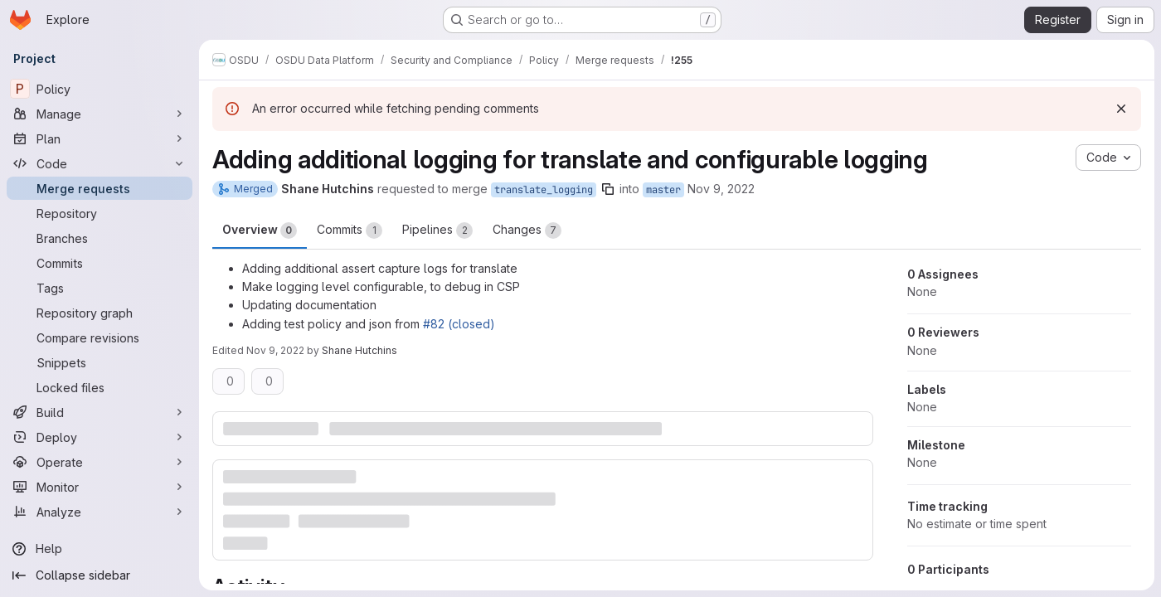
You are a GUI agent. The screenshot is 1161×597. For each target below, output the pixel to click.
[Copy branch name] (608, 189)
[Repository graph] (99, 312)
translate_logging (543, 190)
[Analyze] (99, 511)
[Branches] (99, 238)
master (663, 190)
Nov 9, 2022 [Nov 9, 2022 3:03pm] (721, 189)
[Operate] (99, 461)
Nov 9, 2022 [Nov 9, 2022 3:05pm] (275, 350)
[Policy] (99, 88)
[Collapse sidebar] (99, 575)
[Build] (99, 412)
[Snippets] (99, 362)
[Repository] (99, 213)
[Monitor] (99, 486)
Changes (527, 230)
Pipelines (437, 230)
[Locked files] (99, 387)
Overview (259, 230)
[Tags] (99, 287)
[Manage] (99, 113)
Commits (349, 230)
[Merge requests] (99, 188)
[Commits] (99, 262)
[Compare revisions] (99, 337)
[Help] (99, 549)
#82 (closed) (459, 324)
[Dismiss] (1121, 109)
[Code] (99, 163)
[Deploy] (99, 437)
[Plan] (99, 138)
